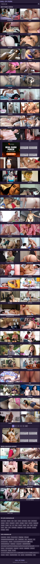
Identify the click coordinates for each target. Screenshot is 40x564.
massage (3, 529)
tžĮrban (7, 554)
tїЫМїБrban (13, 543)
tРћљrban (26, 537)
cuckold (20, 525)
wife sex (10, 541)
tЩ (19, 554)
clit (13, 525)
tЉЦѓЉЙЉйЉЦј (28, 554)
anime (7, 529)
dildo (6, 527)
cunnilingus (14, 527)
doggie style (20, 527)
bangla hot (16, 548)
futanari (8, 520)
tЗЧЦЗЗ (9, 550)
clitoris (2, 527)
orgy (26, 539)
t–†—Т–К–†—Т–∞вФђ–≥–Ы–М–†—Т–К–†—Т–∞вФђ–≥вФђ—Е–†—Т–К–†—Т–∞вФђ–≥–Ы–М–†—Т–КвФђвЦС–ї (19, 553)
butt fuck (34, 527)
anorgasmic (12, 523)
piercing (35, 525)
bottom (17, 523)
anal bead (29, 527)
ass (10, 525)
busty (16, 525)
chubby (7, 525)
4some (7, 523)
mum (25, 527)
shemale (2, 554)
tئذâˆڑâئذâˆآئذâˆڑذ (4, 541)
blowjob (2, 525)
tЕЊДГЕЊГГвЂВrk (13, 554)
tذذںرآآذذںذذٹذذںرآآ (14, 537)
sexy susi (21, 548)
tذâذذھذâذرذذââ (4, 550)
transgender (19, 543)
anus (9, 527)
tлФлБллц (32, 548)
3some (19, 520)
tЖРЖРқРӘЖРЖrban (5, 543)
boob (29, 520)
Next (26, 426)
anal (12, 520)
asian (16, 520)
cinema (8, 537)
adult (31, 525)
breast (26, 523)
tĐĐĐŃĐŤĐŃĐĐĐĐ (26, 543)
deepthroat (35, 523)
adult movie (3, 520)
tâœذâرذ (2, 548)
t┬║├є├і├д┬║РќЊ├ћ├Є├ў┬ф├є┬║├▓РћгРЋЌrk (23, 541)
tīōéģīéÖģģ (21, 537)
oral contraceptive (9, 548)
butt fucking (24, 520)
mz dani (13, 550)
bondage (22, 523)
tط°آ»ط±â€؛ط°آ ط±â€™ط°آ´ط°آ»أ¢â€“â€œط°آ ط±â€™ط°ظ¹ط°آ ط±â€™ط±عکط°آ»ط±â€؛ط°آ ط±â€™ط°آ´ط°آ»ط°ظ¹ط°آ (17, 546)
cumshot (30, 523)
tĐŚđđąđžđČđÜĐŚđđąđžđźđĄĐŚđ (7, 539)
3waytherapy (20, 539)
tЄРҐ (16, 539)
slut (34, 539)
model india (3, 537)
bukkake (2, 523)
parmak (22, 554)
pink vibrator (34, 520)
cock (28, 525)
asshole (24, 525)
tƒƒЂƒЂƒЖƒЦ (26, 548)
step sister (30, 539)
